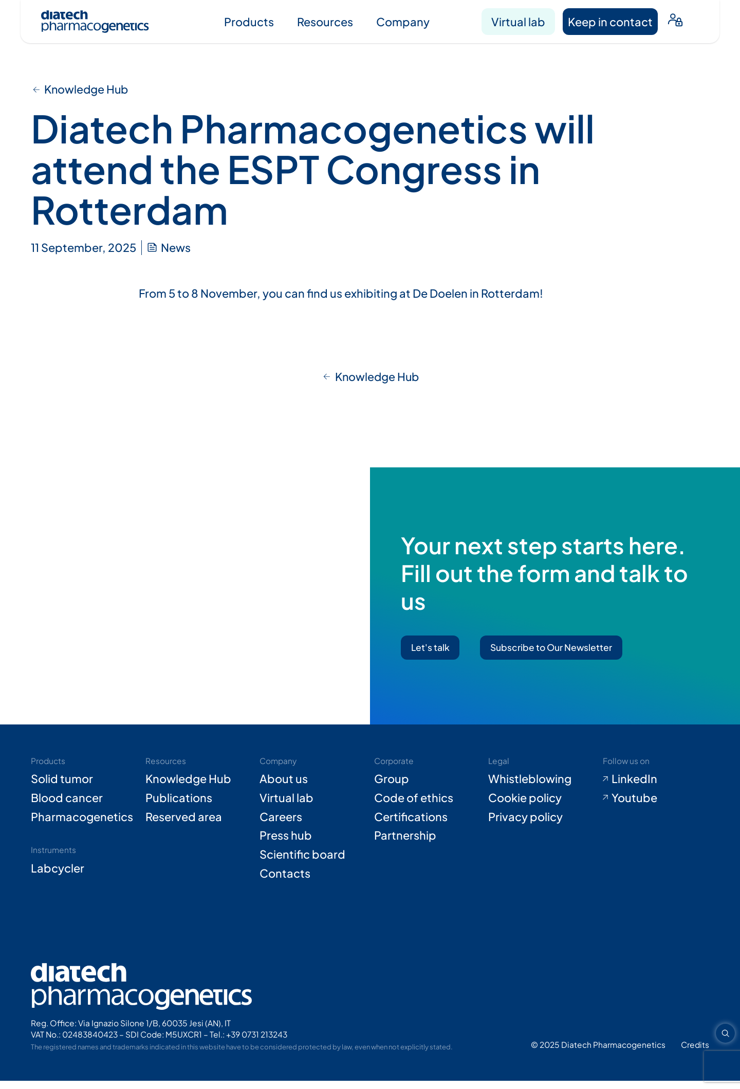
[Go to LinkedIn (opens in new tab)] (656, 786)
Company (403, 21)
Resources (325, 21)
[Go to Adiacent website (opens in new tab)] (695, 1052)
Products (249, 21)
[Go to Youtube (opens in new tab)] (656, 805)
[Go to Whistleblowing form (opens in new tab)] (541, 786)
